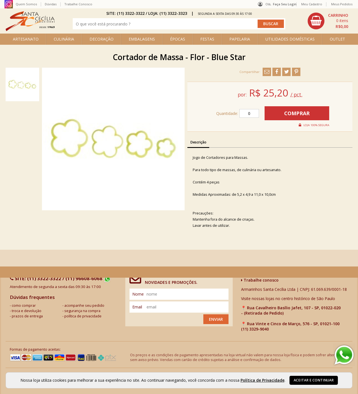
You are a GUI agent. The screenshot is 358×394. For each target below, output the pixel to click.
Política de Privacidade (262, 380)
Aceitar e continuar (314, 380)
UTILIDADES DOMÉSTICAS (290, 39)
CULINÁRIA (64, 39)
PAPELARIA (239, 39)
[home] (30, 29)
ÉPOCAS (177, 39)
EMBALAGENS (142, 39)
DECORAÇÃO (102, 39)
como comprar (24, 305)
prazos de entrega (27, 316)
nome (138, 294)
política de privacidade (83, 316)
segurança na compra (82, 310)
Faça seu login (284, 4)
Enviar (216, 319)
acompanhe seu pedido (84, 305)
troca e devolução (26, 310)
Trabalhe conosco (260, 280)
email (137, 307)
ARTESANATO (26, 39)
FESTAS (207, 39)
